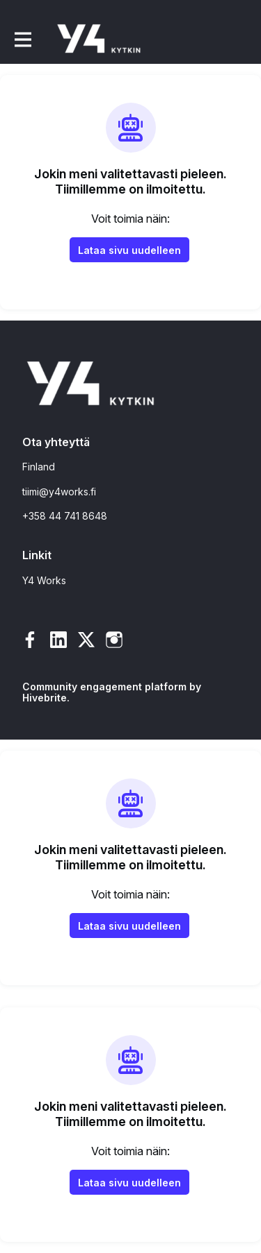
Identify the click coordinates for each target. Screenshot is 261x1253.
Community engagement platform (104, 686)
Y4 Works (44, 580)
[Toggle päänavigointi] (22, 39)
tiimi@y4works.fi (59, 491)
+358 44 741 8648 (64, 516)
